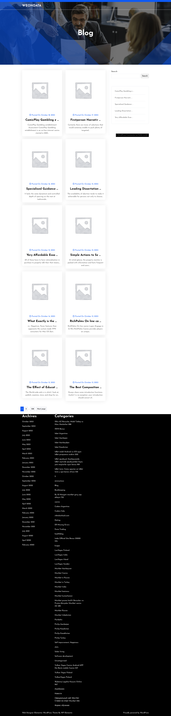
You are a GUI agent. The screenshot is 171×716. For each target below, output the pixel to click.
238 (32, 409)
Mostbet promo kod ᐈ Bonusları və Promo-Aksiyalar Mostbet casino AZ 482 (69, 603)
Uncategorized (61, 661)
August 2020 (27, 536)
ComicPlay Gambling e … (42, 120)
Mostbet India (60, 587)
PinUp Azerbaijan (62, 624)
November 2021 (28, 527)
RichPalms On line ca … (85, 321)
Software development (64, 656)
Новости (58, 694)
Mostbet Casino (61, 573)
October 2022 (28, 476)
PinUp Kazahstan (62, 629)
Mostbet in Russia (62, 578)
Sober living (59, 652)
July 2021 (26, 531)
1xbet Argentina (61, 433)
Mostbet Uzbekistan (63, 615)
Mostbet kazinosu (62, 591)
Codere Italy (60, 511)
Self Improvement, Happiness (66, 642)
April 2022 (26, 504)
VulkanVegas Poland (63, 677)
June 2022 (26, 495)
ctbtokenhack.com (62, 516)
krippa (57, 546)
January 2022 (27, 517)
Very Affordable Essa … (42, 255)
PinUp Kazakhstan (62, 633)
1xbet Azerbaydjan (62, 443)
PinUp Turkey (60, 638)
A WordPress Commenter (125, 135)
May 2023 (26, 444)
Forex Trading (60, 529)
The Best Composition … (85, 387)
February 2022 (28, 513)
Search (114, 71)
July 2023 (26, 435)
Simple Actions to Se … (85, 255)
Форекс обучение (62, 705)
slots (56, 647)
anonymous (59, 481)
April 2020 (26, 540)
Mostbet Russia (61, 610)
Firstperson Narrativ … (85, 120)
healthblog (59, 534)
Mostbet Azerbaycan (63, 569)
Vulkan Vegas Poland (63, 673)
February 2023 (28, 458)
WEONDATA (31, 5)
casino (57, 502)
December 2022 (28, 467)
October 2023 (28, 422)
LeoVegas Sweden (62, 564)
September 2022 (29, 481)
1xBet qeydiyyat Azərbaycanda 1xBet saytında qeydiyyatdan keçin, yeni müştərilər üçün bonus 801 (69, 461)
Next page (41, 409)
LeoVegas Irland (61, 559)
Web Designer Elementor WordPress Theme (40, 713)
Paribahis (58, 620)
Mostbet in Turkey (62, 582)
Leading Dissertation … (85, 188)
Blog (56, 485)
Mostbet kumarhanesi (63, 596)
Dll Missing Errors (62, 525)
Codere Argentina (62, 506)
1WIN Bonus (60, 429)
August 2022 (27, 485)
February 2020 (28, 545)
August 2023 (27, 431)
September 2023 (29, 426)
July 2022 (26, 490)
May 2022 (26, 499)
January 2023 (27, 463)
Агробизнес (59, 689)
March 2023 (27, 454)
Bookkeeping (60, 490)
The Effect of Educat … (42, 387)
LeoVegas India (61, 555)
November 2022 (28, 472)
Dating (57, 520)
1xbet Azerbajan (61, 438)
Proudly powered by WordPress (136, 713)
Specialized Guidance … (42, 188)
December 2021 (28, 522)
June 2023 (26, 440)
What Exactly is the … (42, 321)
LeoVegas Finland (62, 550)
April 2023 (26, 449)
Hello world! (142, 135)
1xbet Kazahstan (61, 447)
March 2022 (27, 508)
